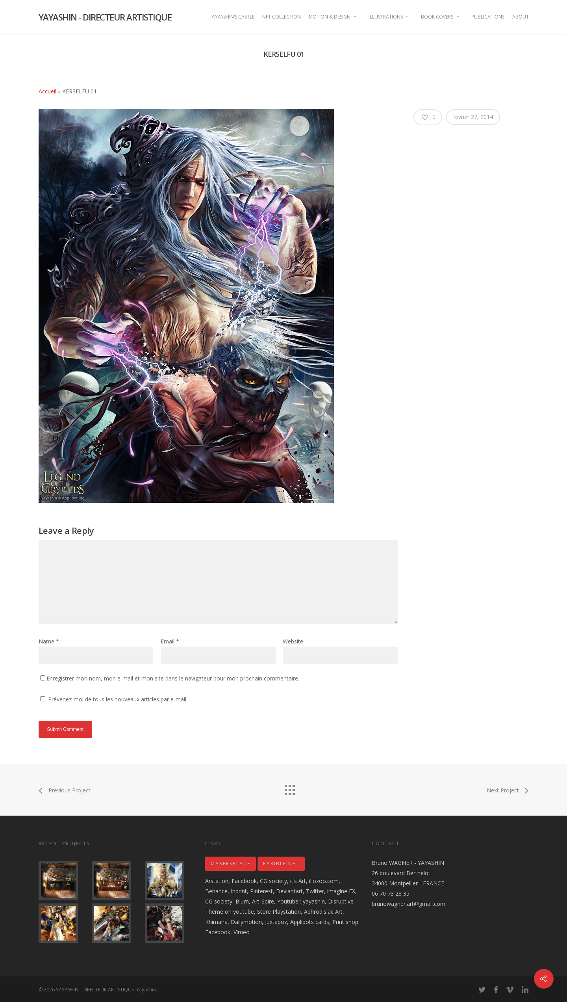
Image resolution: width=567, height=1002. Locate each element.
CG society (273, 881)
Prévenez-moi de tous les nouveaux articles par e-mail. (117, 699)
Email (170, 641)
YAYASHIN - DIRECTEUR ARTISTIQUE (105, 17)
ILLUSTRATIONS (389, 16)
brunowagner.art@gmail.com (408, 903)
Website (293, 641)
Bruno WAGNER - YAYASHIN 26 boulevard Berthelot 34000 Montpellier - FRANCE (408, 873)
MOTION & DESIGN (333, 16)
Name (49, 641)
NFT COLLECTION (281, 16)
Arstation (216, 881)
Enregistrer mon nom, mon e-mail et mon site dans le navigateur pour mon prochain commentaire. (172, 678)
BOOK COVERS (440, 16)
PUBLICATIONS (487, 16)
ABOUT (520, 16)
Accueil (47, 91)
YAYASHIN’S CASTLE (232, 16)
